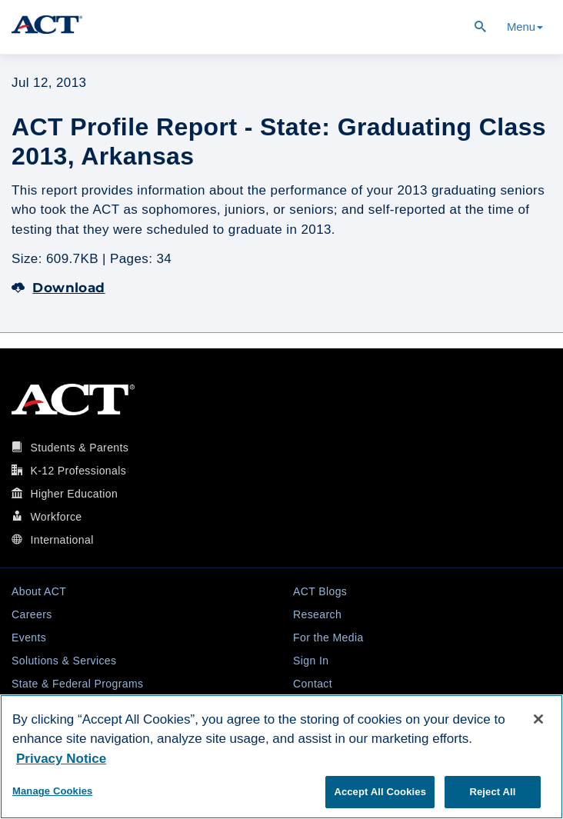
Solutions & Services (64, 660)
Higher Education (74, 494)
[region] (281, 756)
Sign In (310, 660)
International (61, 540)
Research (317, 614)
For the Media (328, 637)
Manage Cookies (52, 791)
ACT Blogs (320, 591)
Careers (32, 614)
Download (58, 287)
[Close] (538, 719)
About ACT (39, 591)
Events (29, 637)
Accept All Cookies (380, 791)
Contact (312, 684)
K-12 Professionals (78, 470)
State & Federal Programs (77, 684)
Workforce (56, 517)
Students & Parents (79, 447)
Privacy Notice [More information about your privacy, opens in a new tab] (61, 758)
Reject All (492, 791)
